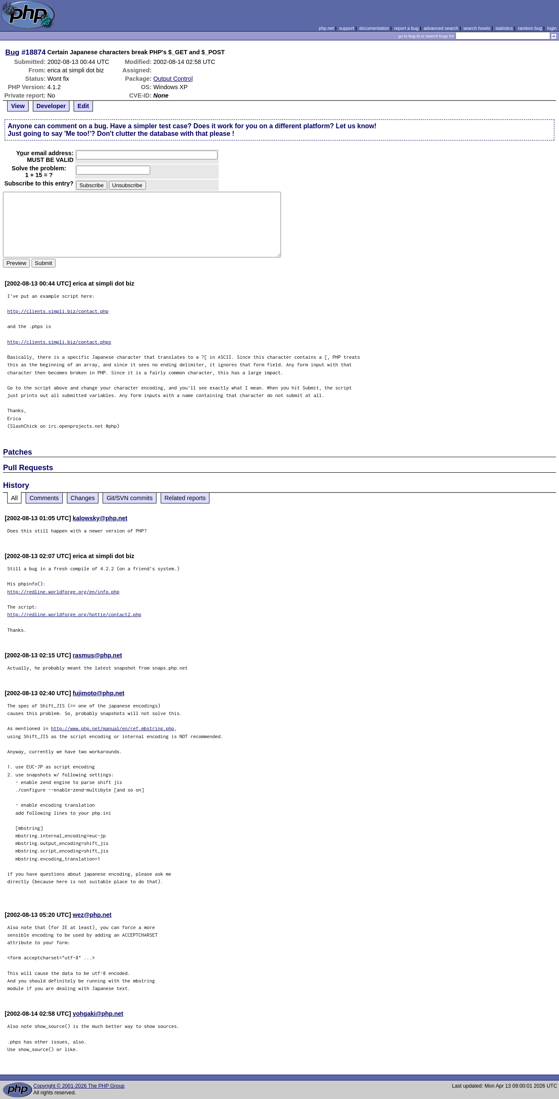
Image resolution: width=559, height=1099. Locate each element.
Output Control (173, 78)
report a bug (406, 28)
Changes (83, 498)
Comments (44, 498)
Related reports (185, 498)
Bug (12, 52)
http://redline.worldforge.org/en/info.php (63, 591)
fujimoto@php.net (99, 693)
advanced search (441, 28)
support (346, 28)
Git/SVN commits (129, 498)
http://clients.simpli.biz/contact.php (58, 311)
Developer (51, 106)
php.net (326, 28)
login (552, 28)
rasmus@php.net (97, 655)
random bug (530, 28)
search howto (476, 28)
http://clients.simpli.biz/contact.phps (59, 341)
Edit (83, 106)
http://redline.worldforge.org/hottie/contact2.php (74, 614)
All (14, 498)
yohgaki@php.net (98, 1013)
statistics (504, 28)
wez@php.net (92, 914)
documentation (374, 28)
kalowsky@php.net (100, 518)
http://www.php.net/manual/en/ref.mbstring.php (112, 728)
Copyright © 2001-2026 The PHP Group (79, 1086)
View (18, 106)
